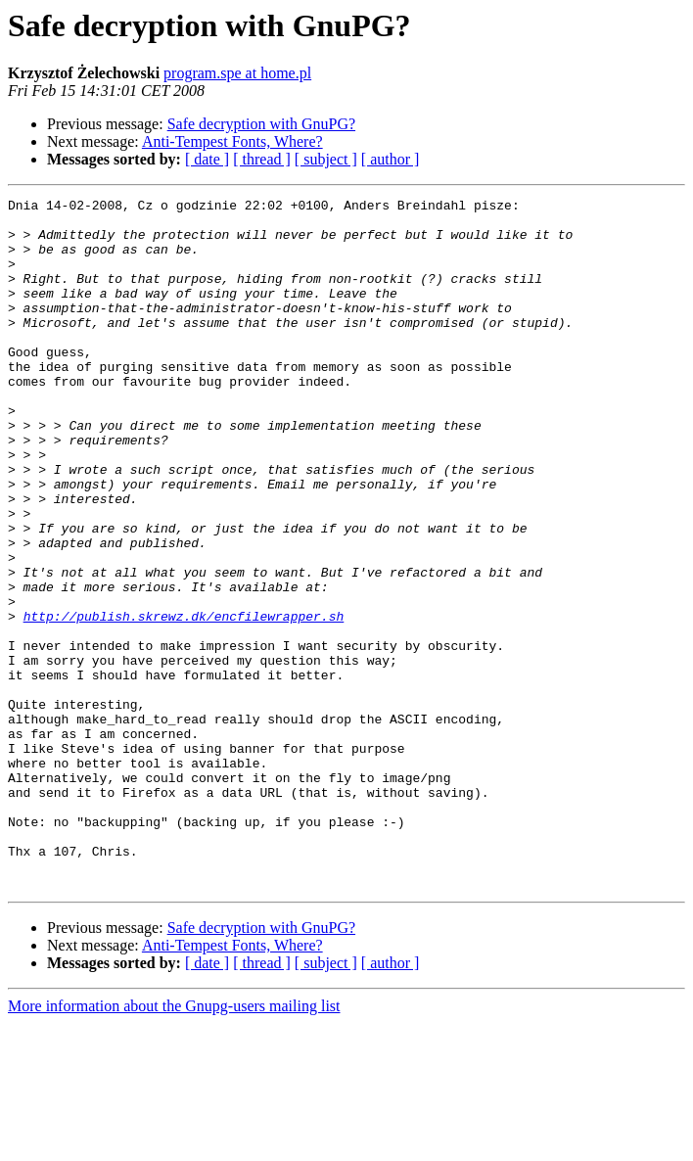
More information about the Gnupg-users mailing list (174, 1144)
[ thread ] (262, 159)
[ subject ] (326, 159)
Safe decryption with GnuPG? (261, 124)
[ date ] (207, 159)
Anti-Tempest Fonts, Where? (232, 141)
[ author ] (390, 159)
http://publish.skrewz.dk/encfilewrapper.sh (184, 701)
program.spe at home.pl (237, 73)
